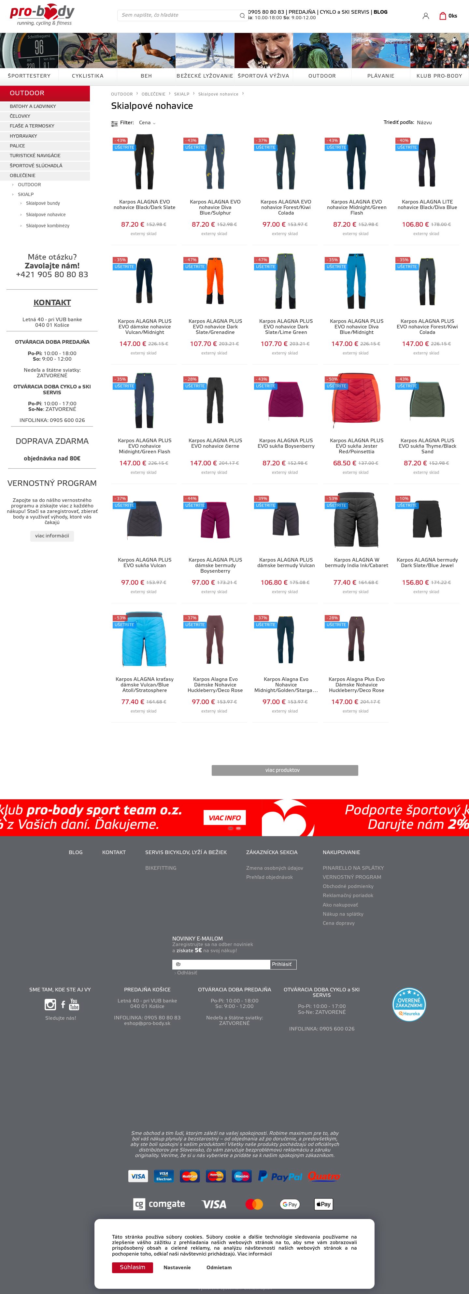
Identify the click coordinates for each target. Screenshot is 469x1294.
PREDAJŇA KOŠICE (147, 990)
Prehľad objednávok (269, 877)
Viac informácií (254, 1254)
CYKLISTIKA (88, 76)
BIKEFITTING (161, 868)
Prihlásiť (281, 964)
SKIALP (26, 195)
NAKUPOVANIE (341, 852)
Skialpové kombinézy (47, 226)
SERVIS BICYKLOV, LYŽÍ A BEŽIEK (186, 852)
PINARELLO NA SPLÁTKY (353, 868)
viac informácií (52, 536)
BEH (146, 76)
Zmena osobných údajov (274, 868)
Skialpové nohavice (46, 215)
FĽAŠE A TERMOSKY (32, 126)
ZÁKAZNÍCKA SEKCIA (272, 852)
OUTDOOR (322, 76)
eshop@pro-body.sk (147, 1023)
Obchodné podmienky (348, 886)
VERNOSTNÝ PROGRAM (352, 877)
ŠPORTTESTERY (29, 76)
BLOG (76, 852)
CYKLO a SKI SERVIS (344, 12)
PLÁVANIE (381, 76)
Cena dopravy (339, 923)
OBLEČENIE (23, 176)
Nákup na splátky (343, 914)
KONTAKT (114, 852)
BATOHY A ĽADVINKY (33, 107)
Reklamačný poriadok (348, 896)
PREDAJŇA (302, 12)
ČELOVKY (20, 116)
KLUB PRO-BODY (439, 76)
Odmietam (219, 1268)
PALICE (17, 146)
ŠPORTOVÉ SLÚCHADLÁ (36, 166)
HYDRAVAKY (23, 136)
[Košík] (447, 16)
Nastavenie (177, 1268)
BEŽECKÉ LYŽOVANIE (205, 76)
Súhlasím (132, 1268)
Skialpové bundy (43, 204)
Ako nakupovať (340, 905)
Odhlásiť (187, 973)
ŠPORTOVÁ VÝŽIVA (264, 76)
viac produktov (282, 770)
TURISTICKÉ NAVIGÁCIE (35, 156)
